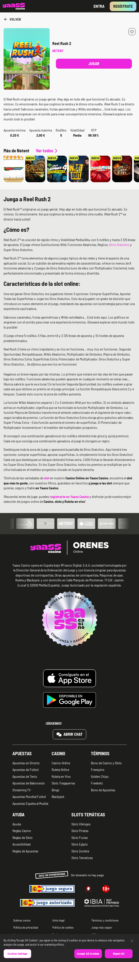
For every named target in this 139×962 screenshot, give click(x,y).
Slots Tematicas (82, 858)
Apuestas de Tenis (24, 776)
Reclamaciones (61, 934)
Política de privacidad (25, 927)
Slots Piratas (79, 830)
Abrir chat (69, 734)
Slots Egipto (79, 844)
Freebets (97, 783)
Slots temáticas (88, 814)
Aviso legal (58, 920)
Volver (12, 19)
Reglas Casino (21, 830)
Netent (57, 50)
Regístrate (123, 6)
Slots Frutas (79, 837)
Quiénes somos (22, 920)
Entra (99, 6)
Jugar (93, 63)
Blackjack (58, 796)
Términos (100, 753)
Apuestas (22, 753)
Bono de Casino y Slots (106, 763)
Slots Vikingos (81, 824)
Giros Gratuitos (119, 244)
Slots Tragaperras (63, 783)
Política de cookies (63, 927)
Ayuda (18, 814)
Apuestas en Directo (26, 763)
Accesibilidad (21, 844)
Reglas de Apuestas (25, 851)
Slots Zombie (80, 851)
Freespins (97, 769)
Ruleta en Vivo (61, 776)
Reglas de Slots (22, 837)
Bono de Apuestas (103, 790)
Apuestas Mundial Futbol (29, 796)
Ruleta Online (60, 769)
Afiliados (96, 934)
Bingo (55, 790)
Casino (58, 753)
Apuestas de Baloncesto (28, 783)
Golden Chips (100, 776)
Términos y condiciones (105, 920)
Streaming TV (21, 790)
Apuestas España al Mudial (30, 803)
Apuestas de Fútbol (25, 769)
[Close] (132, 946)
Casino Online (61, 763)
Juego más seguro (101, 927)
